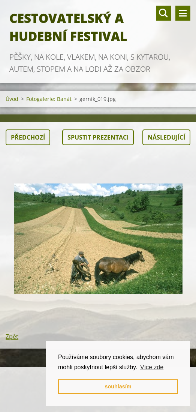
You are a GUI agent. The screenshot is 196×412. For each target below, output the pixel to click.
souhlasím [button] (118, 386)
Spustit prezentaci (98, 137)
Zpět (12, 336)
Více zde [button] (151, 367)
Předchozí (28, 137)
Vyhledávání (163, 13)
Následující (166, 137)
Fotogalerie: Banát (49, 98)
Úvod (12, 98)
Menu (182, 13)
